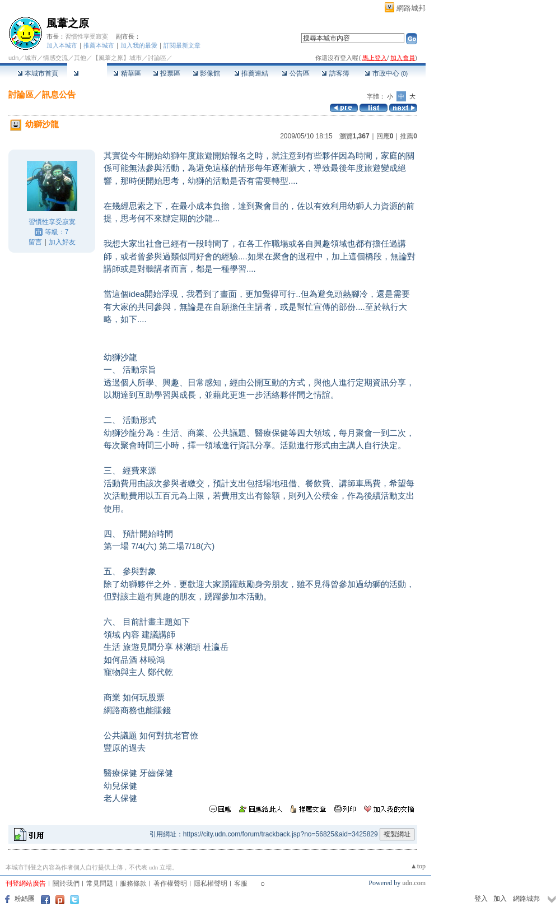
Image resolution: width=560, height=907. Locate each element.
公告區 (295, 73)
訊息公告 (59, 94)
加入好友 (62, 242)
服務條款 (133, 883)
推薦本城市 (98, 45)
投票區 (166, 73)
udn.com (414, 883)
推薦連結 (251, 73)
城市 (31, 57)
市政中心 (386, 73)
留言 (35, 242)
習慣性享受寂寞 (86, 36)
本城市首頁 (37, 73)
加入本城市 (61, 45)
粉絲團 (25, 899)
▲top (418, 866)
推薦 (408, 136)
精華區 (127, 73)
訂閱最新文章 (182, 45)
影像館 (206, 73)
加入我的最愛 (138, 45)
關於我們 (66, 883)
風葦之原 (67, 23)
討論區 (87, 73)
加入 (500, 899)
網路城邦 (411, 8)
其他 (80, 57)
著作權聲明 (170, 883)
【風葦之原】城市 (117, 57)
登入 (481, 899)
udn (13, 57)
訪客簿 (335, 73)
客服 (241, 883)
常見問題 (99, 883)
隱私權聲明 (210, 883)
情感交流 (55, 57)
